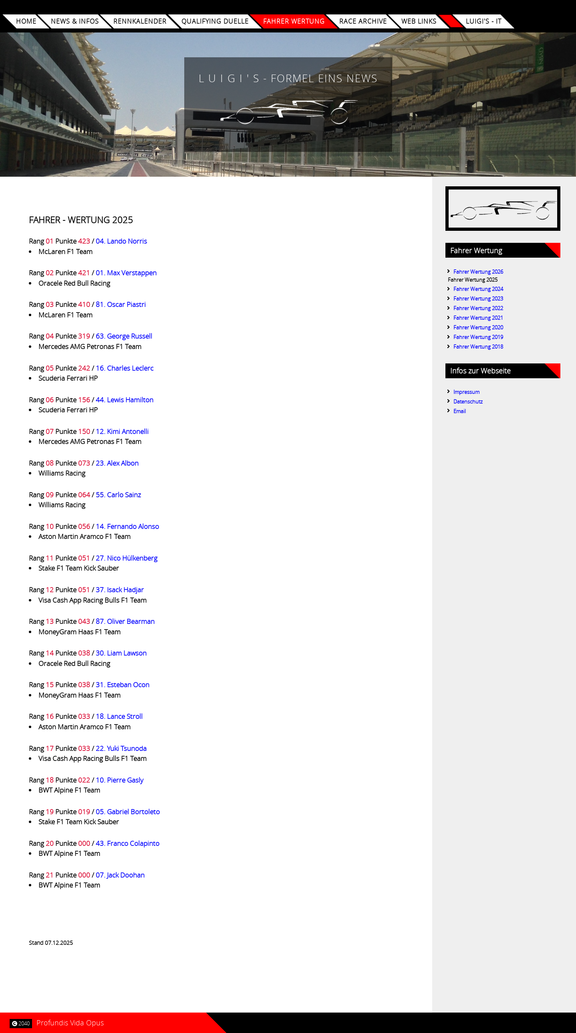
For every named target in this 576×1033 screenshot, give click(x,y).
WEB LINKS (419, 21)
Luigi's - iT (483, 21)
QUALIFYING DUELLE (214, 21)
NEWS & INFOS (75, 21)
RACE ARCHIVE (363, 21)
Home (26, 21)
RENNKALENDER (140, 21)
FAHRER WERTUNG (293, 21)
